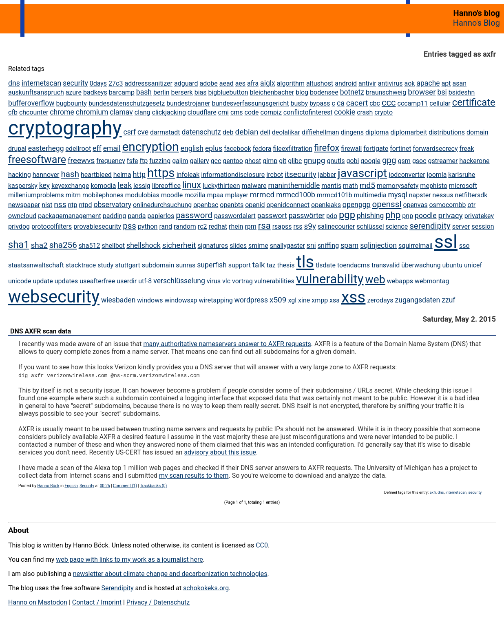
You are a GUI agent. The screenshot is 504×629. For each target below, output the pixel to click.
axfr (433, 492)
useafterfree (97, 281)
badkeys (95, 92)
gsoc (419, 161)
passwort (272, 216)
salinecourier (336, 226)
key (44, 185)
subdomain (158, 265)
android (346, 83)
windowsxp (180, 300)
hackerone (474, 161)
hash (70, 174)
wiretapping (216, 300)
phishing (370, 216)
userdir (127, 281)
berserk (182, 92)
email (112, 148)
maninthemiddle (294, 185)
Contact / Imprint (97, 602)
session (482, 226)
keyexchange (70, 186)
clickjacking (169, 112)
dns (14, 83)
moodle (172, 195)
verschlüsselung (179, 281)
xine (304, 300)
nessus (443, 195)
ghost (253, 161)
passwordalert (235, 216)
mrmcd (262, 194)
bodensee (324, 92)
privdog (19, 226)
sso (464, 245)
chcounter (33, 112)
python (147, 226)
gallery (199, 161)
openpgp (357, 205)
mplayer (236, 195)
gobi (352, 161)
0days (98, 83)
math (350, 186)
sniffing (328, 245)
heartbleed (96, 175)
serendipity (429, 226)
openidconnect (287, 205)
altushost (319, 83)
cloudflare (202, 112)
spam (349, 245)
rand (165, 226)
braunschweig (386, 92)
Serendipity (117, 588)
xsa (334, 300)
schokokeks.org (206, 588)
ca (341, 103)
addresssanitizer (148, 83)
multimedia (370, 195)
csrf (130, 132)
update (43, 281)
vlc (226, 281)
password (194, 215)
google (370, 161)
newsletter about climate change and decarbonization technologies (170, 574)
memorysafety (397, 186)
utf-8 (145, 281)
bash (144, 92)
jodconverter (407, 175)
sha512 (89, 245)
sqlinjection (378, 245)
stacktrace (81, 265)
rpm (250, 226)
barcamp (122, 92)
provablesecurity (97, 226)
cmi (223, 112)
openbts (231, 205)
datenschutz (201, 132)
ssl (446, 241)
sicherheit (179, 245)
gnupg (314, 160)
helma (122, 175)
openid (255, 205)
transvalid (385, 265)
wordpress (251, 300)
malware (253, 186)
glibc (295, 161)
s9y (310, 226)
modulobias (142, 195)
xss (353, 297)
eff (97, 148)
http (139, 174)
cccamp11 (413, 103)
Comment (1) (125, 485)
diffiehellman (320, 132)
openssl (386, 204)
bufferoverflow (31, 103)
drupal (17, 148)
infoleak (188, 175)
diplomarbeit (409, 132)
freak (467, 148)
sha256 (63, 245)
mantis (331, 186)
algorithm (291, 83)
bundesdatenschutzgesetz (126, 103)
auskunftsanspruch (36, 92)
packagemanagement (69, 216)
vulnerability (330, 279)
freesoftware (37, 160)
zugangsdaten (417, 300)
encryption (150, 146)
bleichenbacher (272, 92)
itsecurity (300, 174)
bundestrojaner (188, 103)
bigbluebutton (228, 92)
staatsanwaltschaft (36, 265)
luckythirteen (221, 186)
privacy (450, 215)
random (185, 226)
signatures (212, 245)
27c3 (115, 83)
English (70, 485)
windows (150, 300)
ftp (143, 161)
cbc (374, 103)
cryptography (65, 127)
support (239, 265)
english (192, 148)
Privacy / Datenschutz (158, 602)
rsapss (282, 226)
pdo (331, 216)
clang (142, 112)
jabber (327, 175)
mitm (73, 195)
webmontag (432, 281)
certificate (473, 102)
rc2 (202, 226)
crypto (383, 112)
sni (311, 245)
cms (236, 112)
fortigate (375, 148)
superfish (211, 265)
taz (271, 265)
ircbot (274, 175)
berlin (161, 92)
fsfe (132, 161)
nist (47, 205)
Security (87, 485)
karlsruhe (461, 175)
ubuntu (452, 265)
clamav (121, 112)
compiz (271, 112)
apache (428, 83)
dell (265, 132)
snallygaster (287, 245)
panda (137, 216)
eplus (213, 148)
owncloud (22, 216)
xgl (292, 300)
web (375, 279)
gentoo (233, 161)
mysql (397, 195)
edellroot (78, 148)
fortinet (400, 148)
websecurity (53, 297)
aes (240, 83)
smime (258, 245)
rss (298, 226)
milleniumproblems (36, 195)
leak (124, 185)
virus (214, 281)
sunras (185, 265)
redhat (217, 226)
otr (471, 205)
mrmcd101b (334, 195)
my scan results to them (194, 475)
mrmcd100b (295, 195)
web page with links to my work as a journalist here (129, 559)
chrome (62, 112)
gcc (216, 161)
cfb (13, 112)
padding (114, 216)
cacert (357, 103)
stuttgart (127, 265)
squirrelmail (415, 245)
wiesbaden (118, 300)
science (397, 226)
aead (226, 83)
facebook (237, 148)
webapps (400, 281)
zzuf (448, 300)
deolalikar (286, 132)
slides (238, 245)
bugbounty (71, 103)
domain (477, 132)
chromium (92, 112)
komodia (103, 186)
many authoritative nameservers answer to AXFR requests (227, 344)
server (461, 226)
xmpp (320, 300)
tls (305, 261)
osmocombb (447, 205)
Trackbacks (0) (153, 485)
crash (365, 112)
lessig (141, 186)
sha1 (18, 244)
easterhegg (46, 148)
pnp (407, 216)
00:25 (105, 485)
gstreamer (443, 161)
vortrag (242, 281)
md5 (367, 185)
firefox (326, 148)
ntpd (85, 205)
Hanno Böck (48, 485)
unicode (19, 281)
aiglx (267, 83)
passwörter (307, 216)
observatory (112, 205)
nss (60, 204)
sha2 (39, 245)
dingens (352, 132)
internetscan (41, 83)
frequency (110, 161)
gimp (270, 161)
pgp (347, 215)
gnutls (336, 161)
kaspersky (23, 186)
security (75, 83)
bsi (442, 92)
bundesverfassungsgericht (250, 103)
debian (246, 132)
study (105, 265)
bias (201, 92)
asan (460, 83)
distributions (447, 132)
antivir (367, 83)
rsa (264, 226)
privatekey (479, 216)
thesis (286, 265)
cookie (344, 112)
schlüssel (370, 226)
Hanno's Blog (476, 23)
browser (421, 92)
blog (302, 92)
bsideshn (462, 92)
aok (410, 83)
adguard (186, 83)
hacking (19, 175)
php (392, 215)
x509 (278, 300)
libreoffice (166, 186)
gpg (389, 160)
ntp (72, 205)
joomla (437, 175)
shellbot (113, 245)
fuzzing (159, 161)
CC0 (262, 545)
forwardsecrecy (435, 148)
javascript (362, 173)
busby (299, 103)
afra (253, 83)
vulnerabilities (274, 281)
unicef (473, 265)
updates (66, 281)
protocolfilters (51, 226)
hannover (46, 175)
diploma (377, 132)
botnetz (352, 92)
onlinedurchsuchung (162, 205)
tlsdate (326, 265)
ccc (389, 102)
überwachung (420, 265)
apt (446, 83)
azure (74, 92)
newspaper (24, 205)
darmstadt (165, 132)
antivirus (390, 83)
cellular (439, 103)
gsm (404, 161)
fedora (262, 148)
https (161, 173)
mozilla (194, 195)
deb (228, 132)
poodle (425, 216)
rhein (236, 226)
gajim (180, 161)
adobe (208, 83)
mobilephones (103, 195)
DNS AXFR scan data (40, 331)
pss (129, 226)
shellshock (143, 245)
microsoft (463, 186)
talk (258, 264)
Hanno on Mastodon (37, 602)
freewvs (81, 160)
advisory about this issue (220, 452)
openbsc (205, 205)
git (282, 161)
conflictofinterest (308, 112)
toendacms (353, 265)
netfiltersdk (471, 195)
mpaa (215, 195)
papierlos (160, 216)
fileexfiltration (292, 148)
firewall (351, 148)
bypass (319, 103)
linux (191, 185)
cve (142, 132)
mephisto (433, 186)
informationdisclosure (233, 175)
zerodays (380, 300)
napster (420, 195)
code (252, 112)
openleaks (326, 205)
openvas (415, 205)
